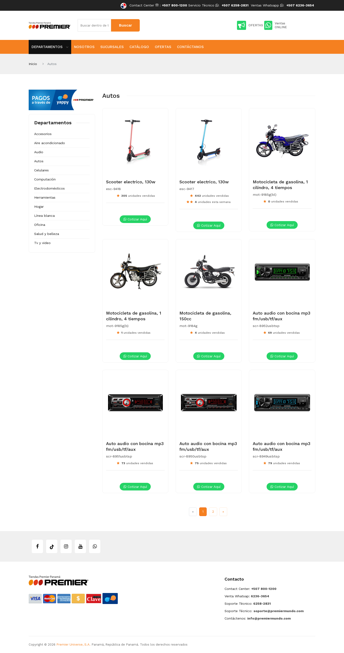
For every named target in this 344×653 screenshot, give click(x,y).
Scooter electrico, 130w (130, 181)
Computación (45, 179)
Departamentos (50, 47)
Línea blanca (44, 216)
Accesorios (43, 134)
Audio (38, 152)
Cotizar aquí (135, 219)
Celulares (41, 170)
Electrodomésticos (49, 188)
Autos (38, 161)
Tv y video (42, 243)
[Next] (223, 511)
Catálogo (139, 47)
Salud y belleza (46, 234)
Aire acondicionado (49, 143)
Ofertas (163, 47)
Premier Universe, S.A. (73, 644)
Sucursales (112, 47)
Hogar (39, 206)
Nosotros (84, 47)
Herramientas (44, 197)
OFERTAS (250, 25)
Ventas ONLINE (275, 25)
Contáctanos (190, 47)
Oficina (39, 225)
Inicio (33, 64)
